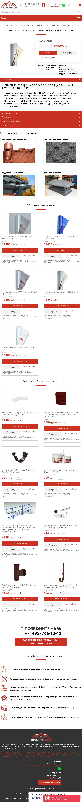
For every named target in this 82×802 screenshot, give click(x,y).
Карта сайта (19, 756)
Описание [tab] (41, 80)
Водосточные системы (13, 173)
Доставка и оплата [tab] (41, 121)
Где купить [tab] (41, 117)
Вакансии (76, 754)
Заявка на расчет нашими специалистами (41, 642)
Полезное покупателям (64, 754)
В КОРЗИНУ (48, 53)
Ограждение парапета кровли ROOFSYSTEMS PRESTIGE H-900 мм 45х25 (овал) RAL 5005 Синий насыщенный (19, 528)
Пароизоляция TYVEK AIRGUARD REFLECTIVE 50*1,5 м (18, 237)
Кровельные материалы (56, 139)
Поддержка (47, 756)
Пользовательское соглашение (67, 752)
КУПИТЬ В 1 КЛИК (67, 53)
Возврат (14, 754)
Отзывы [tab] (41, 125)
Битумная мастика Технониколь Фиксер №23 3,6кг (59, 471)
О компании (6, 754)
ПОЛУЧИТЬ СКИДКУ (48, 58)
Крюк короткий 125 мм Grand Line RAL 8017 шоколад (19, 471)
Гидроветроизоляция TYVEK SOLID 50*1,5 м (61, 293)
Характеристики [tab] (41, 113)
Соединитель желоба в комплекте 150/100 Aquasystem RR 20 (60, 526)
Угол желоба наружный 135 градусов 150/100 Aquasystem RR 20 (20, 413)
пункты (49, 67)
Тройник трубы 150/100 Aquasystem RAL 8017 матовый (19, 586)
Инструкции (50, 754)
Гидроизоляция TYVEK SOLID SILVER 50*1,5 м (19, 293)
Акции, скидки (23, 754)
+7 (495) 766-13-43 (53, 4)
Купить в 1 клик (29, 255)
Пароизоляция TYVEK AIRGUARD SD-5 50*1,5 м (62, 237)
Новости (32, 754)
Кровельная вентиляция (14, 139)
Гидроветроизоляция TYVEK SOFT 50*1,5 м (19, 348)
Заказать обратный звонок (49, 782)
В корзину (11, 256)
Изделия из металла (54, 173)
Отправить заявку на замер (33, 756)
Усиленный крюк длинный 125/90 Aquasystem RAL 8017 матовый (60, 586)
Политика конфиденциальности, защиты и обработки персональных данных (28, 752)
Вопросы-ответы (8, 756)
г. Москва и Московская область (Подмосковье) (43, 765)
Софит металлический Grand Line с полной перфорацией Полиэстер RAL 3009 (61, 414)
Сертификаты (40, 754)
